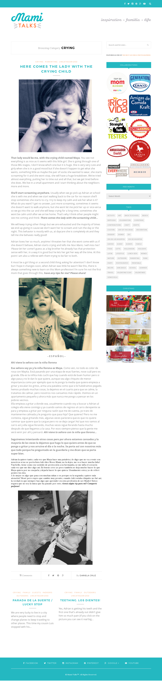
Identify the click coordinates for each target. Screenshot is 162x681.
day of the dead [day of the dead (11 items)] (125, 230)
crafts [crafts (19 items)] (136, 225)
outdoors (22, 596)
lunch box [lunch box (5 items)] (132, 253)
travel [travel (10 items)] (111, 272)
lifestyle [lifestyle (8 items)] (120, 253)
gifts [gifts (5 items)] (118, 249)
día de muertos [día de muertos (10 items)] (135, 239)
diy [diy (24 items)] (129, 234)
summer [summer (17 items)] (143, 268)
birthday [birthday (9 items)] (112, 220)
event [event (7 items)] (120, 244)
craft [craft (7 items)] (127, 225)
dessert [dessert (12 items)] (111, 234)
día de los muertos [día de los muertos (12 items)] (116, 239)
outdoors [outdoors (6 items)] (122, 258)
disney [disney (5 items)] (121, 234)
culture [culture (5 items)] (111, 230)
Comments (26, 575)
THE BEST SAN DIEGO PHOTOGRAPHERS (136, 55)
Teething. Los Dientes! (80, 600)
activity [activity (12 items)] (111, 215)
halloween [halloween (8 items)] (129, 249)
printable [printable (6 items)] (136, 263)
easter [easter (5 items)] (111, 244)
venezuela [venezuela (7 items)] (112, 277)
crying (39, 62)
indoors (47, 593)
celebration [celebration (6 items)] (125, 220)
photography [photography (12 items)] (122, 263)
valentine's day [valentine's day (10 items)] (124, 272)
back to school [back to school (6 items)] (132, 215)
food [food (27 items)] (110, 249)
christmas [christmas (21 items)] (139, 220)
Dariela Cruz (88, 576)
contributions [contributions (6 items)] (114, 225)
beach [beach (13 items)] (145, 215)
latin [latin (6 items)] (110, 253)
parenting (51, 62)
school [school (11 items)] (133, 268)
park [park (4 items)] (145, 258)
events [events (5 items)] (129, 244)
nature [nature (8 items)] (111, 258)
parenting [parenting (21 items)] (135, 258)
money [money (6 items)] (144, 253)
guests (36, 593)
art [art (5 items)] (119, 215)
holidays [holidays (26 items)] (142, 249)
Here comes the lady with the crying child (56, 69)
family (27, 593)
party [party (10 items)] (110, 263)
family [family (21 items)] (139, 244)
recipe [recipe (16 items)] (110, 268)
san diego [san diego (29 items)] (121, 268)
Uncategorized (68, 62)
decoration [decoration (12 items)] (141, 230)
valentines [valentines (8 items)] (140, 272)
